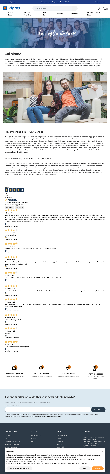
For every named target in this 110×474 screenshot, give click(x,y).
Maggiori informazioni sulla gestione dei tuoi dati (47, 416)
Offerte (59, 444)
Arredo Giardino (27, 14)
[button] (75, 8)
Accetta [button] (97, 468)
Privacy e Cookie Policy (13, 441)
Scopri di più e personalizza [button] (19, 468)
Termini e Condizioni (12, 444)
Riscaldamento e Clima (93, 14)
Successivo (19, 207)
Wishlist (33, 438)
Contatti (7, 438)
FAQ (32, 441)
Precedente (9, 207)
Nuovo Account (36, 435)
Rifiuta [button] (85, 468)
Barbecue (74, 14)
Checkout (60, 441)
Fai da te (45, 14)
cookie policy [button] (73, 457)
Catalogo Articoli (63, 435)
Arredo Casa (10, 14)
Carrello (59, 438)
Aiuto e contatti (100, 2)
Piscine (60, 14)
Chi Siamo (8, 435)
